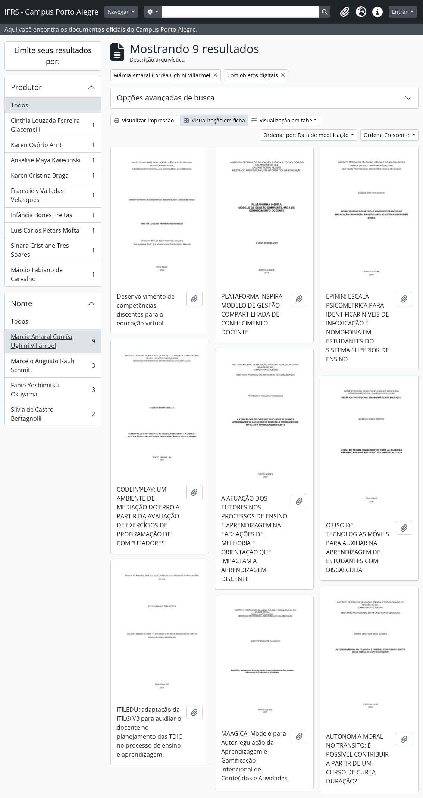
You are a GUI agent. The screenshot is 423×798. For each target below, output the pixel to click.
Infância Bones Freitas (52, 217)
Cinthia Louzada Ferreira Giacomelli (52, 125)
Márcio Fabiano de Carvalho (52, 274)
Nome (21, 303)
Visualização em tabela (284, 120)
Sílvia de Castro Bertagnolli (52, 414)
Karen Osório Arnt (52, 146)
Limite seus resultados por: (53, 55)
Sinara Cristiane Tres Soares (52, 250)
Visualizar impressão (144, 120)
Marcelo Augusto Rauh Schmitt (52, 365)
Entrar (400, 11)
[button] (344, 12)
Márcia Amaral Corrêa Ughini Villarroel (52, 341)
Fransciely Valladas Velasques (52, 195)
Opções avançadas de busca (165, 98)
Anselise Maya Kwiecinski (52, 162)
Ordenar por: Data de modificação (306, 134)
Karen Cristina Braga (52, 177)
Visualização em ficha (214, 120)
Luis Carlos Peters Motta (52, 232)
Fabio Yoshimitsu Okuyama (52, 389)
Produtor (26, 87)
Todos (19, 105)
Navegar (119, 11)
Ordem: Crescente (387, 134)
